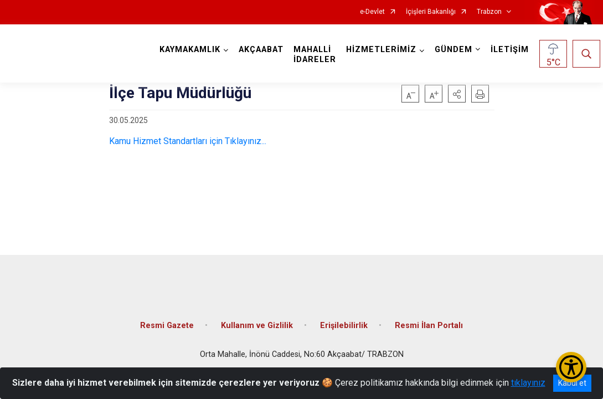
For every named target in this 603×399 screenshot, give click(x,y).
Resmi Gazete (167, 317)
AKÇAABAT (263, 49)
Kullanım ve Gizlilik (257, 317)
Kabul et (572, 382)
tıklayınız (528, 382)
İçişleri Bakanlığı (431, 12)
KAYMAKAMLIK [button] (192, 49)
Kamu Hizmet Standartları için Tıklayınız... (187, 141)
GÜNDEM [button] (456, 49)
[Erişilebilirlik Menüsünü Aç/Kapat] (571, 367)
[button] (457, 94)
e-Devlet (372, 12)
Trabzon (489, 12)
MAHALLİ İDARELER (317, 54)
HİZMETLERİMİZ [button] (384, 49)
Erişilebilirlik (344, 317)
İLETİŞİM (512, 49)
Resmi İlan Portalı (429, 317)
